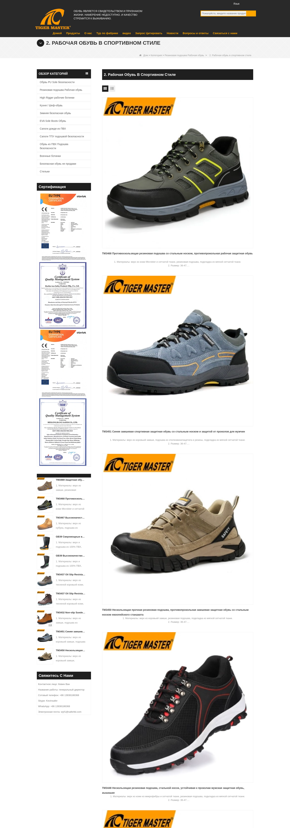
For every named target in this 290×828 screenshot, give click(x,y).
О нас (88, 33)
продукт (109, 763)
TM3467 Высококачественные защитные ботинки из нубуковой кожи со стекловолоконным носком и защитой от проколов (71, 517)
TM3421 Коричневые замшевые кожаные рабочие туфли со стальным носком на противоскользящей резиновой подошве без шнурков (122, 303)
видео (126, 33)
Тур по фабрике (107, 33)
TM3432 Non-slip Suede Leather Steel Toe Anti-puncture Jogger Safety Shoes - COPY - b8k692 (71, 612)
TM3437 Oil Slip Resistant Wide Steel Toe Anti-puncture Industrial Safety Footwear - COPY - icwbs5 (71, 593)
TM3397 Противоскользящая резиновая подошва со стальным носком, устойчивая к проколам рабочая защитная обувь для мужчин (227, 378)
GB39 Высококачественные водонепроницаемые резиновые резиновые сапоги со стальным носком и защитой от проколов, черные (71, 555)
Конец (196, 410)
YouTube (211, 3)
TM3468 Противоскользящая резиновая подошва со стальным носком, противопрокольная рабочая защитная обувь (71, 498)
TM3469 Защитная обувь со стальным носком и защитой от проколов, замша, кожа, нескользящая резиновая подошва (71, 479)
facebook (204, 3)
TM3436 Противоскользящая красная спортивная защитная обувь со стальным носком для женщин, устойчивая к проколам (229, 228)
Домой (57, 33)
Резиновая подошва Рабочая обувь (184, 55)
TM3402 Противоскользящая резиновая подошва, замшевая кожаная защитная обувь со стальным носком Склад (225, 303)
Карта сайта (247, 808)
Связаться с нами (225, 33)
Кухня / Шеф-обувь (51, 105)
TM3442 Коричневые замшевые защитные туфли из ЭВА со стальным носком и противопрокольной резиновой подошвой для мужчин (174, 228)
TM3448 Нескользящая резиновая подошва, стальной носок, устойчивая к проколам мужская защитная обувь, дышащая (123, 228)
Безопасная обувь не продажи (58, 163)
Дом (143, 55)
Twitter (217, 3)
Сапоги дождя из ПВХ (53, 128)
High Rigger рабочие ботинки (57, 97)
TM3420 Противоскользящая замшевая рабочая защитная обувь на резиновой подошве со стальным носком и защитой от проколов (177, 303)
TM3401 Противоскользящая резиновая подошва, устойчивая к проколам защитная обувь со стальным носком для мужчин (124, 378)
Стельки (45, 171)
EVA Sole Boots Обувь (53, 120)
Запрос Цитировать (148, 33)
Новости (172, 33)
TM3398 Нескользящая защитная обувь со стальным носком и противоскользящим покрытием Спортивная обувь (174, 378)
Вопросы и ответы (195, 33)
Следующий (181, 410)
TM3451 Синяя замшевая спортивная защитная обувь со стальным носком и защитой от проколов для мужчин (71, 631)
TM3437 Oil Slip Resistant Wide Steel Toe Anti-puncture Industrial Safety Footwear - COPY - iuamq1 (71, 574)
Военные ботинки (50, 155)
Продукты (73, 33)
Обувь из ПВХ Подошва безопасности (54, 146)
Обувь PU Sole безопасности (57, 82)
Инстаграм (224, 3)
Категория (156, 55)
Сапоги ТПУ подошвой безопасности (62, 136)
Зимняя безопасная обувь (55, 113)
